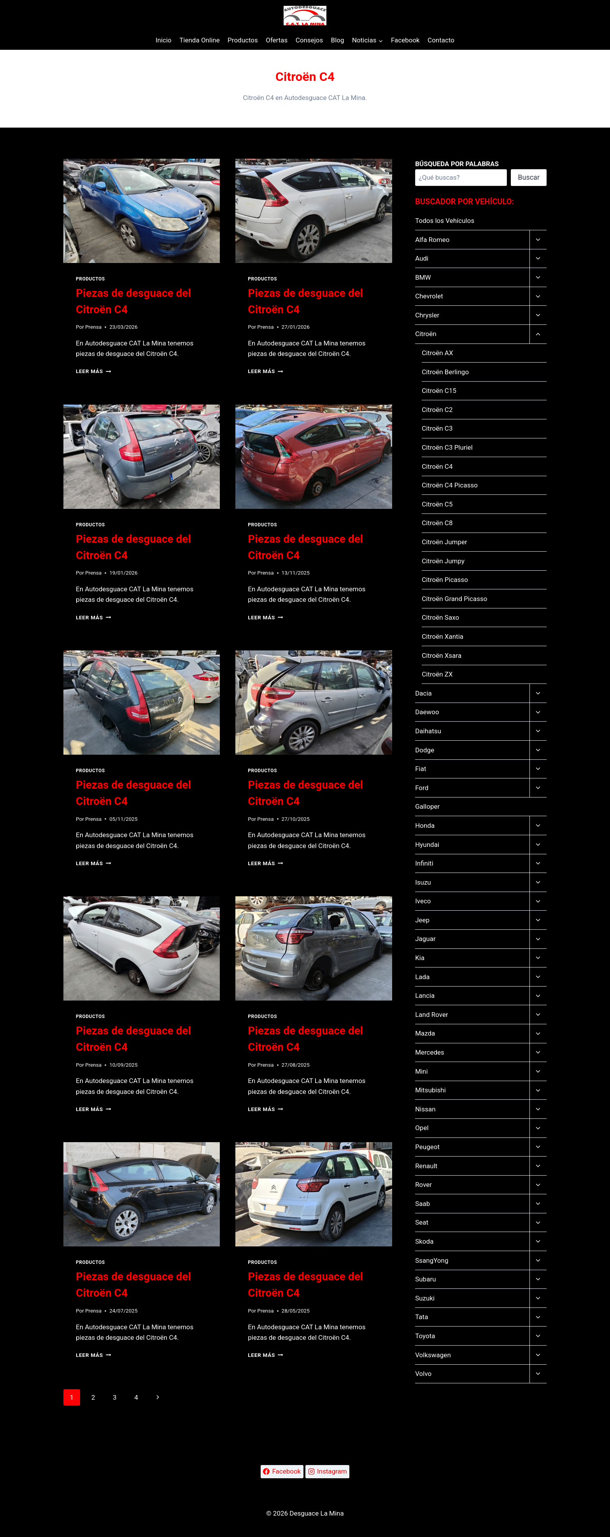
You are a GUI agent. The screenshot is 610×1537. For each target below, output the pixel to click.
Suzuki (425, 1298)
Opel (421, 1128)
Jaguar (425, 939)
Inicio (164, 40)
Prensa (93, 327)
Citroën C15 (439, 390)
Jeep (422, 920)
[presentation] (141, 211)
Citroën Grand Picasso (454, 599)
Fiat (420, 769)
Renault (426, 1166)
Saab (422, 1204)
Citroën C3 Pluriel (447, 447)
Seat (421, 1222)
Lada (422, 977)
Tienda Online (199, 40)
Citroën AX (437, 353)
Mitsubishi (430, 1090)
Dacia (423, 693)
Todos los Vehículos (444, 220)
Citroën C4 (437, 466)
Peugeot (427, 1147)
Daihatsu (428, 731)
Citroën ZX (437, 674)
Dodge (424, 750)
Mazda (425, 1033)
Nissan (425, 1109)
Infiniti (424, 863)
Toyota (425, 1336)
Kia (419, 958)
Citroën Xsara (441, 655)
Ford (421, 788)
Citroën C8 (437, 523)
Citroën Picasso (445, 580)
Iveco (423, 901)
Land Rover (431, 1014)
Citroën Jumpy (443, 561)
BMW (423, 277)
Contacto (441, 40)
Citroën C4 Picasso (450, 485)
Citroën (425, 334)
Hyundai (427, 844)
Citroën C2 (437, 410)
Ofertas (276, 40)
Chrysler (427, 315)
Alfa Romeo (432, 240)
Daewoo (427, 712)
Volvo (423, 1374)
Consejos (309, 40)
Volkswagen (433, 1355)
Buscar (529, 177)
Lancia (425, 995)
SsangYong (431, 1260)
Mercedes (429, 1052)
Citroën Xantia (442, 636)
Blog (337, 40)
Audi (421, 258)
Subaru (425, 1279)
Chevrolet (429, 296)
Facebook (405, 40)
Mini (421, 1071)
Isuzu (423, 882)
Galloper (427, 806)
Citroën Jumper (444, 542)
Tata (421, 1317)
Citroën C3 (437, 428)
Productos (243, 40)
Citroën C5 (437, 504)
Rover (423, 1184)
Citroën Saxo (440, 617)
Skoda (424, 1241)
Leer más (93, 371)
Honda (425, 825)
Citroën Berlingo (445, 372)
